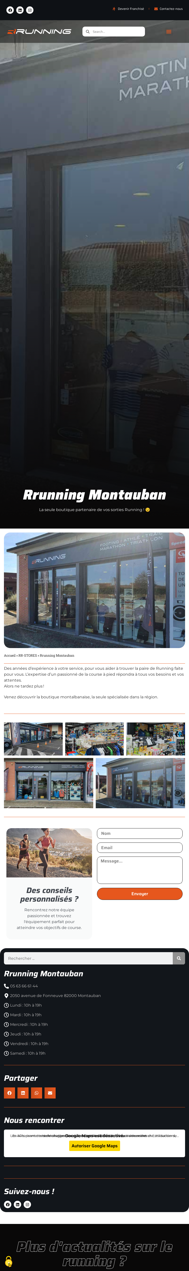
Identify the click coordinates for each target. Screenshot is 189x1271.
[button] (169, 32)
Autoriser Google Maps (95, 1139)
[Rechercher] (179, 952)
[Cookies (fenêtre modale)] (8, 1262)
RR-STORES (27, 655)
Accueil (10, 655)
